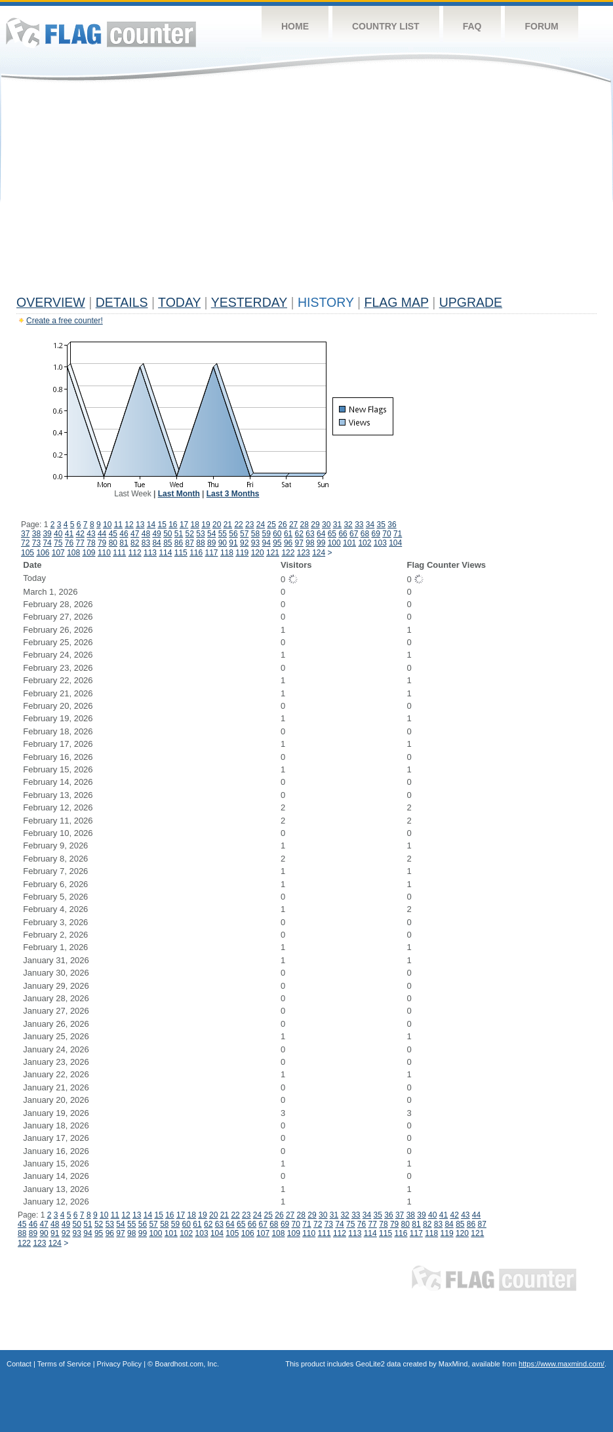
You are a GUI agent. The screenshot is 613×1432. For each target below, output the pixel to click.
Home (295, 26)
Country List (386, 26)
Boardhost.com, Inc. (187, 1364)
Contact (19, 1364)
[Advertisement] (306, 191)
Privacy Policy (119, 1364)
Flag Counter (101, 32)
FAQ (472, 26)
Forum (541, 26)
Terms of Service (64, 1364)
